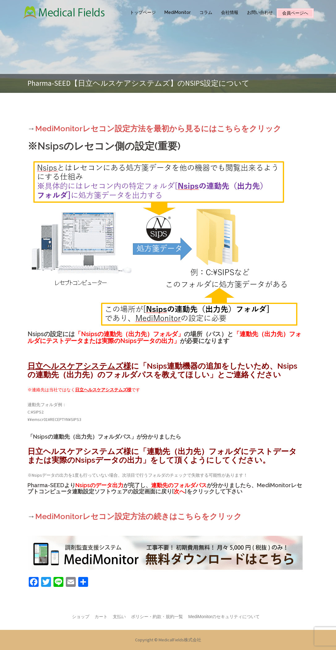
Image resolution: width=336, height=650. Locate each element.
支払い (119, 616)
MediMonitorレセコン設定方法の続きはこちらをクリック (138, 516)
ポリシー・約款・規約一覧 (157, 616)
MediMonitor (177, 12)
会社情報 (229, 12)
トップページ (143, 12)
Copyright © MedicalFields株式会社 (168, 640)
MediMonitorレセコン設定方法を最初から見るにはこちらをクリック (158, 128)
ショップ (80, 616)
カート (101, 616)
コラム (205, 12)
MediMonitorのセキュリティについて (224, 616)
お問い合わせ (260, 12)
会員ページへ (295, 13)
